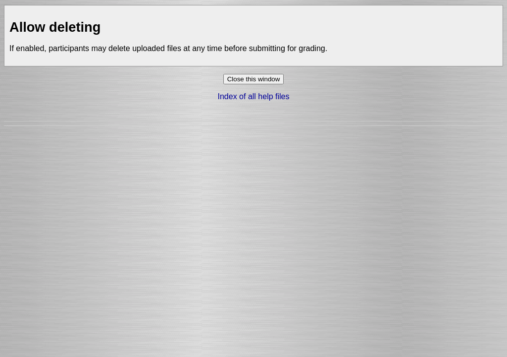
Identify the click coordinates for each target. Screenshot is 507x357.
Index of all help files (254, 96)
